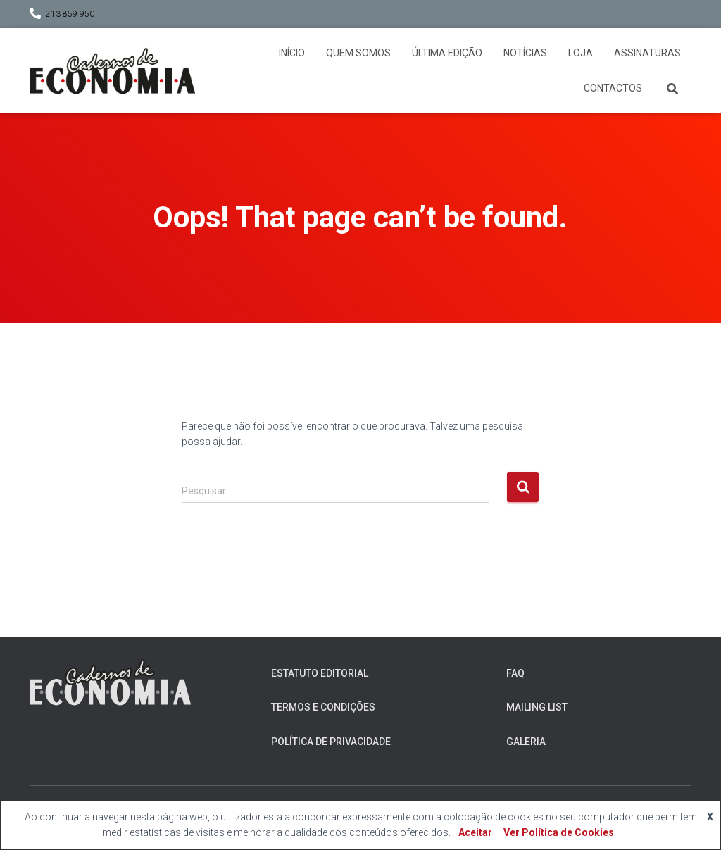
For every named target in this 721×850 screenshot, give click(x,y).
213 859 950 (70, 14)
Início (292, 52)
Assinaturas (647, 52)
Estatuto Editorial (319, 673)
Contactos (613, 88)
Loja (580, 52)
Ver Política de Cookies (558, 832)
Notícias (525, 52)
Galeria (526, 741)
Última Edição (447, 52)
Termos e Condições (323, 707)
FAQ (515, 673)
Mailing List (537, 707)
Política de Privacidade (331, 741)
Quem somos (358, 52)
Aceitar (475, 832)
